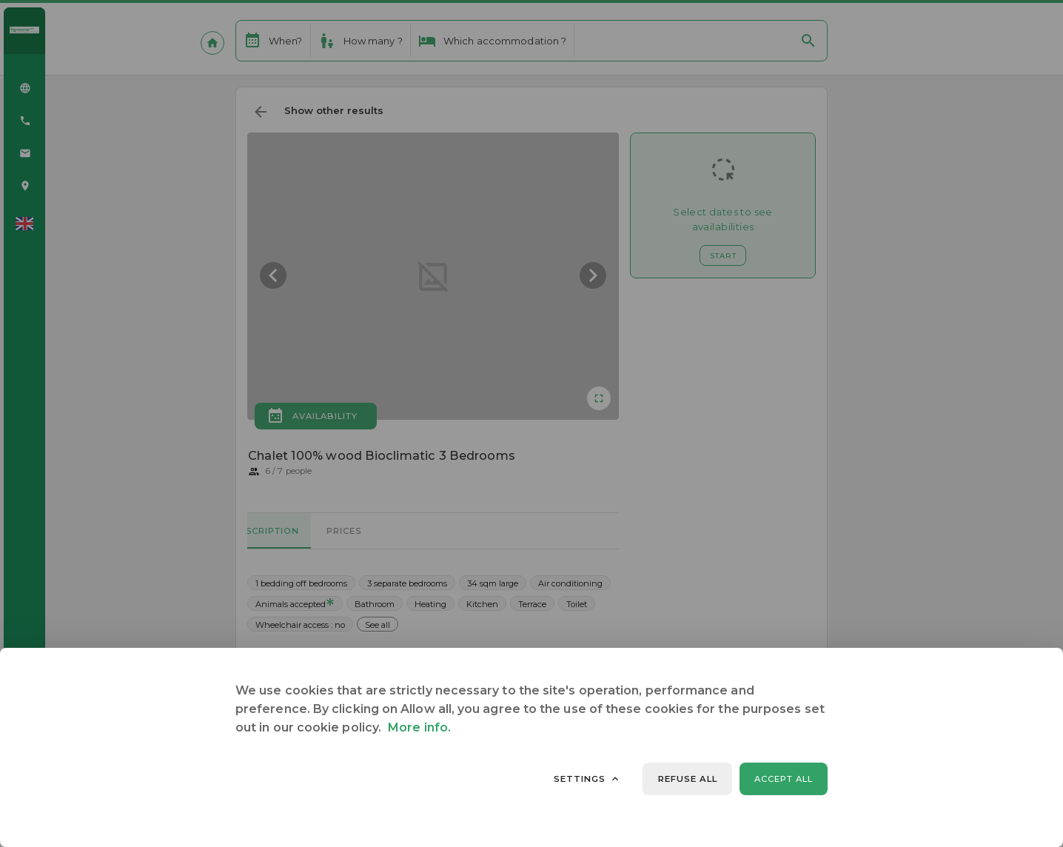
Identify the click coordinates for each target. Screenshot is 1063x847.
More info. (419, 727)
